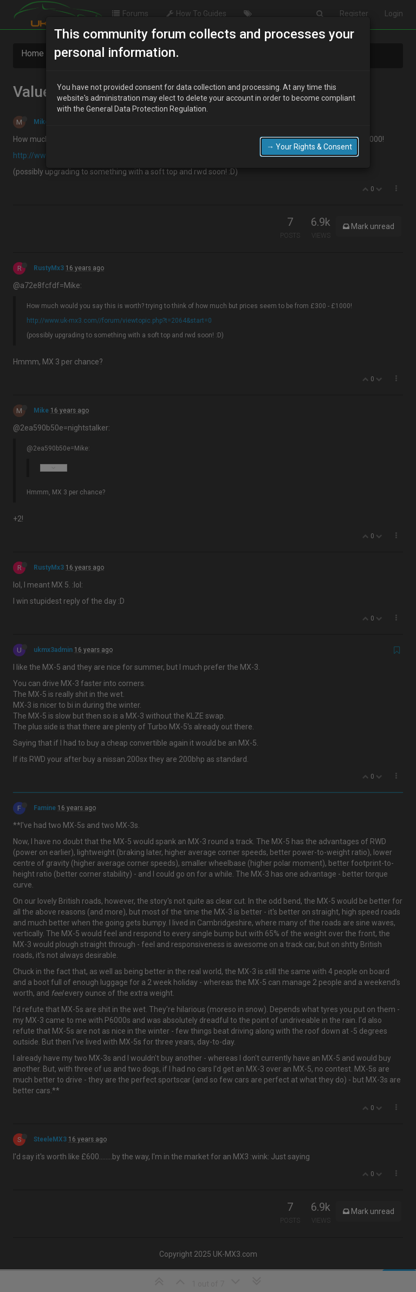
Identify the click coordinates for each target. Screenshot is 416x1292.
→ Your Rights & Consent (309, 143)
